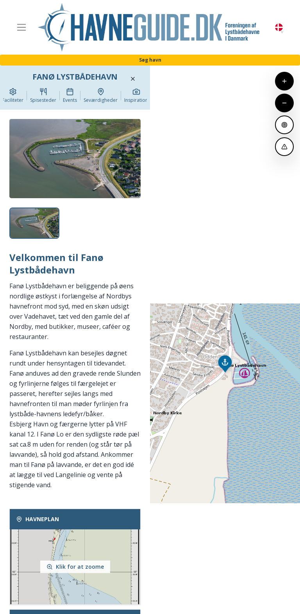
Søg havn (150, 60)
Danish (279, 27)
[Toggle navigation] (21, 27)
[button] (282, 32)
